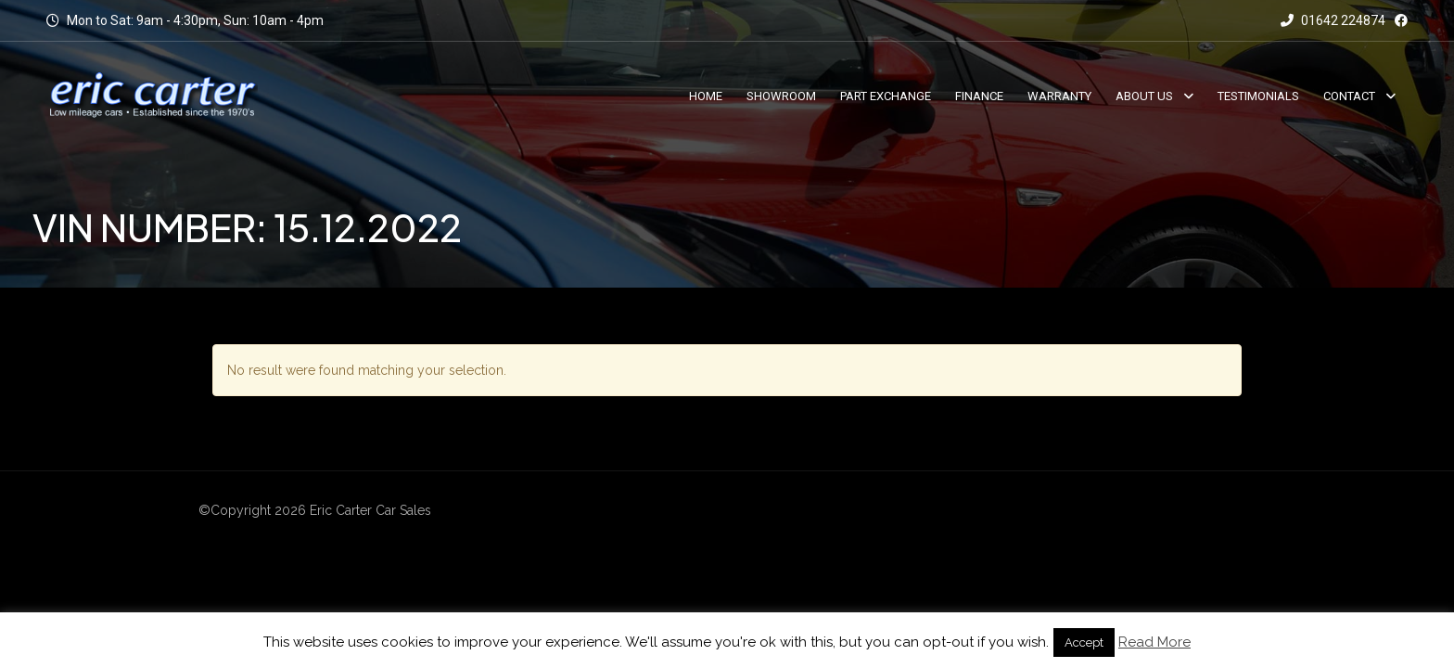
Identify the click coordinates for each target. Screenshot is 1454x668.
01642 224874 (1333, 20)
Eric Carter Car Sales (370, 510)
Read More (1154, 642)
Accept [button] (1084, 642)
